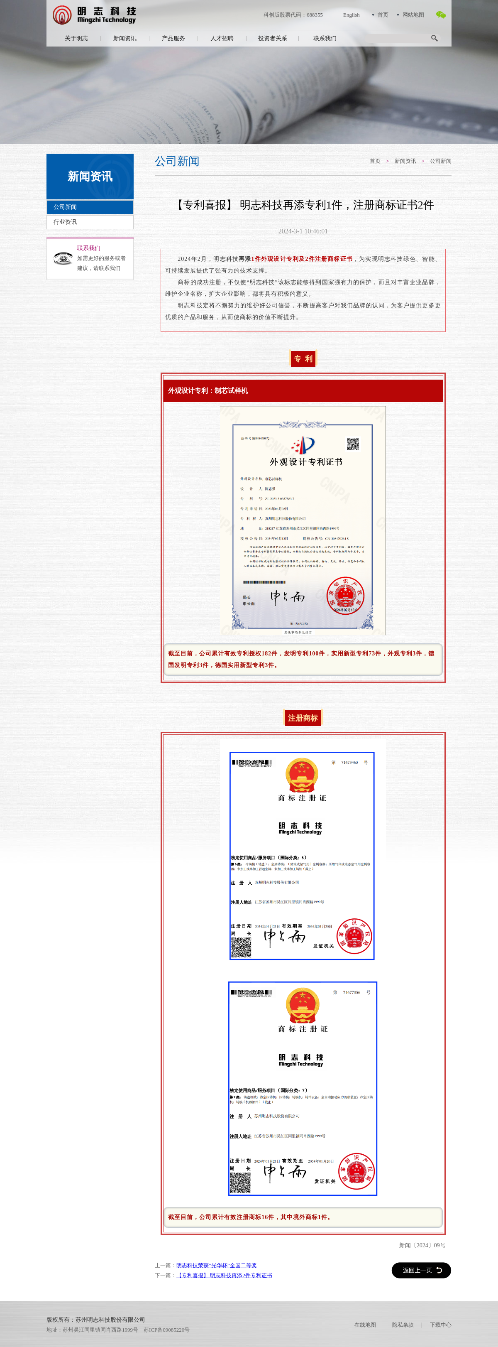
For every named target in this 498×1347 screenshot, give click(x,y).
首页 (383, 15)
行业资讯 (65, 222)
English (351, 15)
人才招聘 (222, 38)
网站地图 (413, 15)
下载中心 (441, 1325)
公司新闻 (65, 207)
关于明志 (76, 38)
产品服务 (173, 38)
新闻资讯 (125, 38)
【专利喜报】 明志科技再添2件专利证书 (224, 1275)
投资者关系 (272, 38)
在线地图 (365, 1325)
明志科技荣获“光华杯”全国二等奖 (216, 1265)
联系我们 (325, 38)
